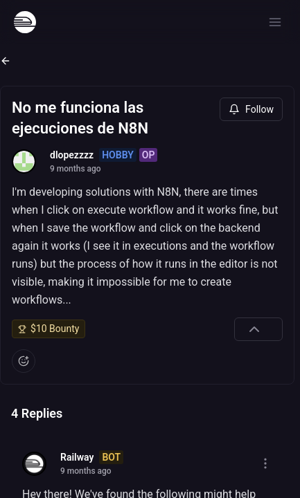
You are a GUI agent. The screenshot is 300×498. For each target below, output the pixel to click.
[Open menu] (275, 22)
